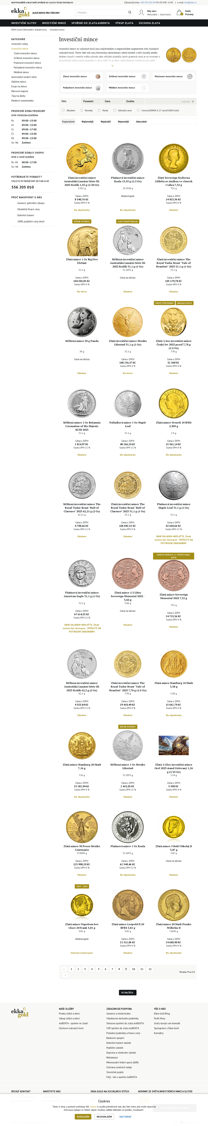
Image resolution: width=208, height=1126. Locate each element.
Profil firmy (159, 1018)
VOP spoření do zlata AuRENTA (122, 1028)
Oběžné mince (18, 81)
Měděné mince (21, 72)
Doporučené (69, 121)
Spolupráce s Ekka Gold (166, 1028)
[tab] (69, 101)
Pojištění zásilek (114, 1048)
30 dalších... (127, 992)
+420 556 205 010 (148, 2)
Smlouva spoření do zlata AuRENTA (125, 1023)
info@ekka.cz (190, 2)
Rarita (105, 110)
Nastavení (125, 1116)
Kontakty (158, 1033)
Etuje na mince (19, 86)
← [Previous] (64, 969)
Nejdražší (107, 121)
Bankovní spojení (115, 1038)
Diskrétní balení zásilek (118, 1043)
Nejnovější (125, 121)
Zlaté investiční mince (25, 53)
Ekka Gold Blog (162, 1013)
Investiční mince (54, 23)
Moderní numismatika (22, 100)
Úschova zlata (149, 23)
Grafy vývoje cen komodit (167, 1023)
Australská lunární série (24, 77)
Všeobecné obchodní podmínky (122, 1018)
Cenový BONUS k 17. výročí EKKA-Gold (160, 110)
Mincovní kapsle (19, 91)
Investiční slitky (24, 23)
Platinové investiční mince (27, 62)
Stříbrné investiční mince (26, 58)
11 (141, 969)
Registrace (165, 14)
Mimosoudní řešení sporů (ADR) (122, 1062)
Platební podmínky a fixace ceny (123, 1033)
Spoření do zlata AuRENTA (91, 23)
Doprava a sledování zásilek (121, 1052)
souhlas (93, 1106)
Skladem (71, 110)
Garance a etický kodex (118, 1013)
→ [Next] (65, 975)
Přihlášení (152, 14)
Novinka (89, 110)
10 (133, 969)
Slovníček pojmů (115, 1072)
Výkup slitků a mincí (69, 1018)
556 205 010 (22, 187)
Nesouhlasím (104, 1116)
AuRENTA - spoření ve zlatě (73, 1023)
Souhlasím (83, 1116)
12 (150, 969)
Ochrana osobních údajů (119, 1067)
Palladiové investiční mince (28, 67)
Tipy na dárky (18, 95)
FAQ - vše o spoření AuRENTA (121, 1077)
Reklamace (112, 1057)
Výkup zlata (124, 23)
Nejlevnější (89, 121)
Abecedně (143, 121)
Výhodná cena (125, 110)
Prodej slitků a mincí (69, 1013)
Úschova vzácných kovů (71, 1028)
